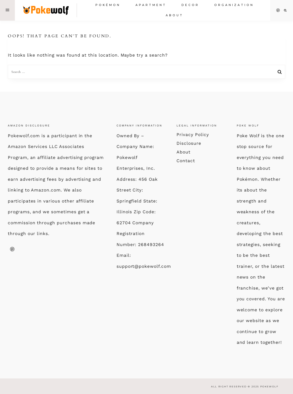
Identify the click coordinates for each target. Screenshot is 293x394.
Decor (190, 5)
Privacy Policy (192, 134)
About (174, 15)
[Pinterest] (278, 10)
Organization (234, 5)
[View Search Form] (285, 10)
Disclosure (188, 143)
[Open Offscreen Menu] (7, 10)
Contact (185, 160)
